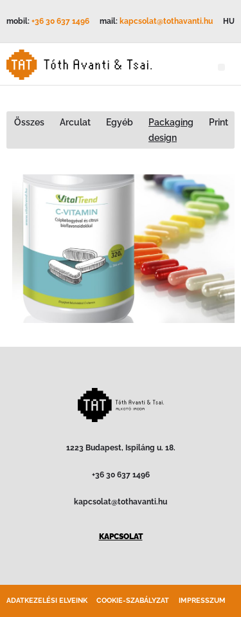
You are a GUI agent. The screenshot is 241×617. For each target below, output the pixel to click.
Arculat (75, 122)
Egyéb (119, 122)
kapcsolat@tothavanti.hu (166, 21)
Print (218, 122)
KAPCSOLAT (121, 536)
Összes (29, 122)
